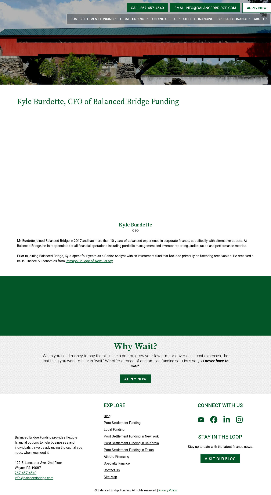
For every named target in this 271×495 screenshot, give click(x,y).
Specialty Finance (235, 19)
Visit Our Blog (220, 459)
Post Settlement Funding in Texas (129, 450)
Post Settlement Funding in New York (131, 436)
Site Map (110, 477)
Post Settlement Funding (94, 19)
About (261, 19)
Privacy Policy (168, 490)
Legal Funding (134, 19)
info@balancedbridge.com (34, 478)
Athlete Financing (198, 19)
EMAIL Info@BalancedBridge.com (205, 8)
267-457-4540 (25, 473)
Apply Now (135, 388)
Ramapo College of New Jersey (89, 261)
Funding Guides (165, 19)
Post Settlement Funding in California (131, 443)
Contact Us (112, 470)
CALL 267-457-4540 (147, 8)
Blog (107, 416)
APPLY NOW (257, 8)
